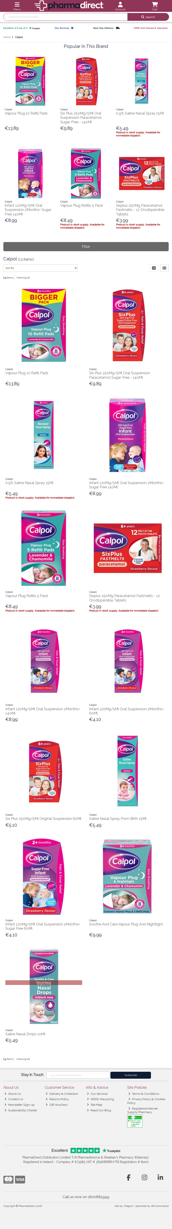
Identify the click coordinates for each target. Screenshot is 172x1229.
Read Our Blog (99, 1110)
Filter (86, 247)
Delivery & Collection (62, 1093)
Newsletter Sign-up (19, 1104)
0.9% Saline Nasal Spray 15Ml (140, 113)
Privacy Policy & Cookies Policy (146, 1100)
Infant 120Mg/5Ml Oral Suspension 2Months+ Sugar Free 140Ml (28, 209)
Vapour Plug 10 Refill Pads (26, 113)
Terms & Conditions (143, 1093)
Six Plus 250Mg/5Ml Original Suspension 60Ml (43, 818)
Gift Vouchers (57, 1104)
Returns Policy (57, 1099)
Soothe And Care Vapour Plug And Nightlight (126, 924)
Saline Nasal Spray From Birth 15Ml (117, 818)
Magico (128, 1206)
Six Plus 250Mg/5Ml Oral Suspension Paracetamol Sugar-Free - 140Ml (80, 117)
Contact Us (13, 1099)
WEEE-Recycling (100, 1099)
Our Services (97, 1093)
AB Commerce (160, 1206)
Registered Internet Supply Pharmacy (142, 1110)
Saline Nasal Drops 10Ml (25, 1034)
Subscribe (131, 1075)
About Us (12, 1093)
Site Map (94, 1104)
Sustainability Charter (20, 1110)
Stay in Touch (32, 1075)
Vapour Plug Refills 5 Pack (81, 205)
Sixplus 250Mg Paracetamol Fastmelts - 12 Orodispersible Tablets (140, 209)
